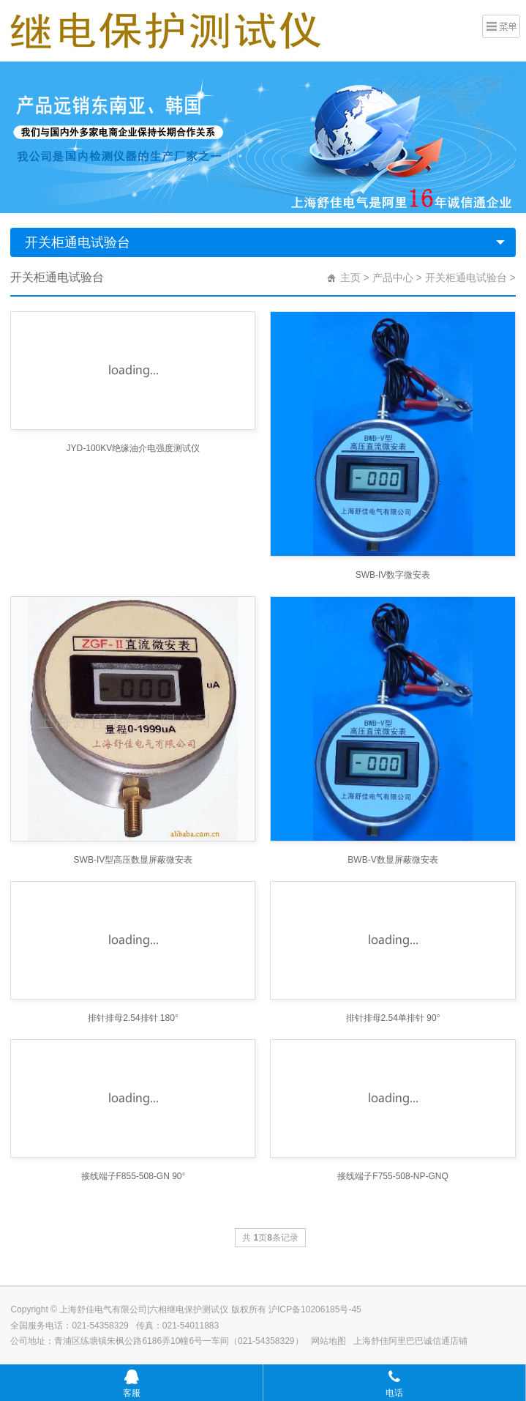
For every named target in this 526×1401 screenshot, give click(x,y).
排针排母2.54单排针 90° (393, 1018)
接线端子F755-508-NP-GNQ (392, 1176)
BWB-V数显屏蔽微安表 (392, 860)
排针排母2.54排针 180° (133, 1018)
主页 (350, 277)
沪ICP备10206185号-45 (314, 1309)
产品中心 (392, 277)
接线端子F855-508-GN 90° (133, 1176)
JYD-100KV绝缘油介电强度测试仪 (133, 448)
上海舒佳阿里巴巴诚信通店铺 (410, 1341)
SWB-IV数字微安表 (393, 575)
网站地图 (328, 1341)
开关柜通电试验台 (77, 242)
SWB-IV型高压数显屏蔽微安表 (133, 860)
